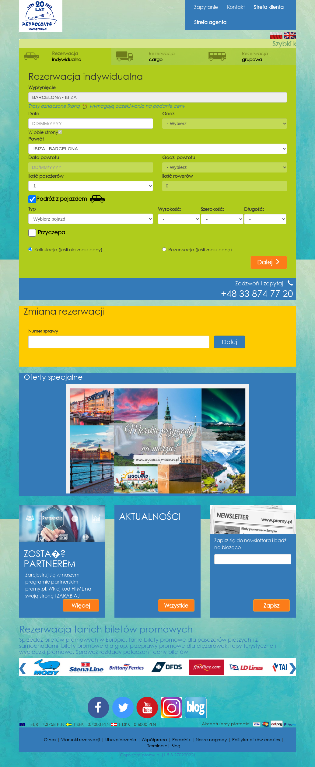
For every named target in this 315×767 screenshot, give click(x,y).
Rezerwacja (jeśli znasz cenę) (197, 249)
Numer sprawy (43, 331)
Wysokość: (169, 209)
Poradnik (181, 739)
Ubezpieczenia (120, 739)
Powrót (36, 139)
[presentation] (260, 578)
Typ (32, 209)
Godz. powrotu (178, 157)
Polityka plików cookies (256, 739)
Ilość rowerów (177, 176)
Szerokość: (212, 209)
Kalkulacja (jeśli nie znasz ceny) (65, 249)
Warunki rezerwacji (80, 739)
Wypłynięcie (42, 87)
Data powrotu (43, 157)
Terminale (157, 745)
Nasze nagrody (211, 739)
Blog (175, 745)
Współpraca (154, 739)
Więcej (81, 605)
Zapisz (271, 605)
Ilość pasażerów (45, 176)
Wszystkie (176, 605)
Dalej (268, 262)
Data (33, 113)
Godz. (168, 113)
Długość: (254, 209)
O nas (50, 739)
